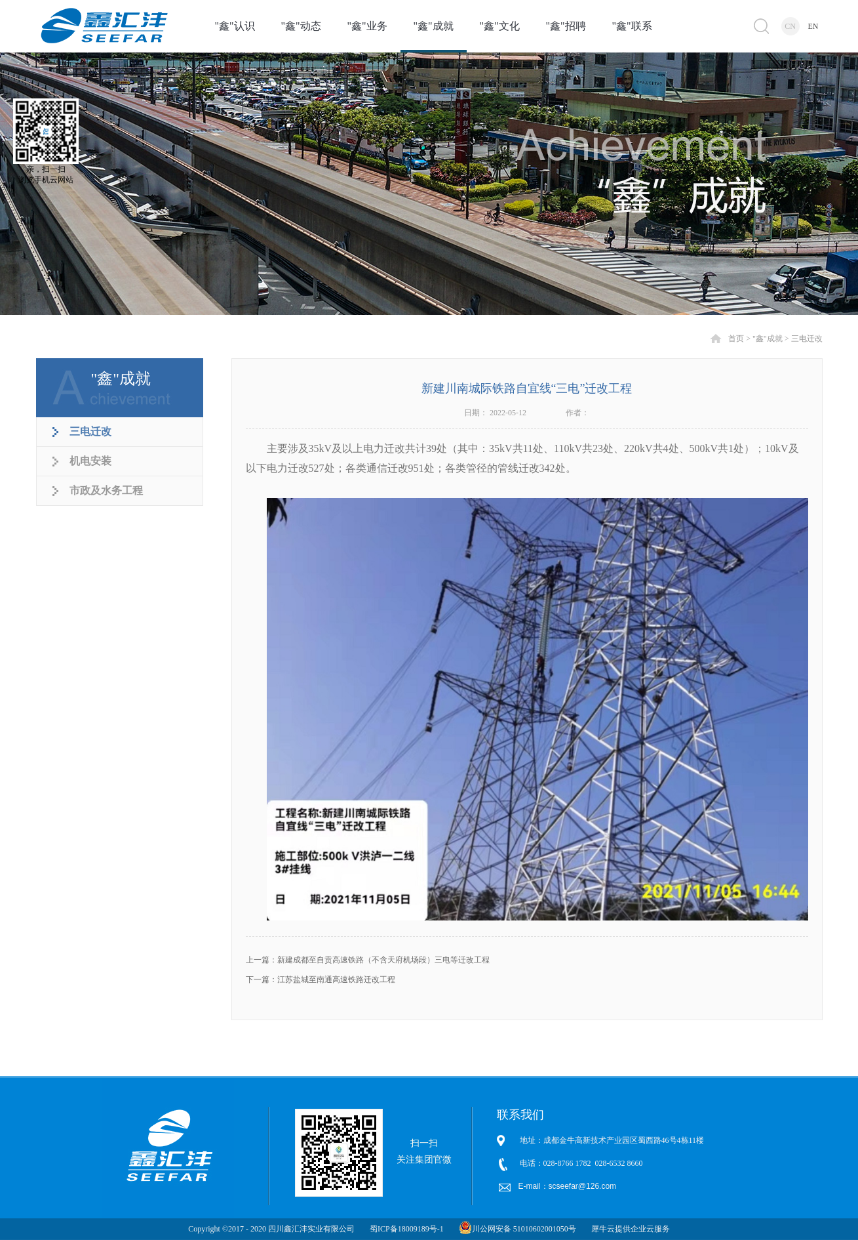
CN (790, 26)
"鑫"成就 (767, 338)
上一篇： (368, 959)
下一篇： (320, 979)
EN (813, 26)
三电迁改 (807, 338)
